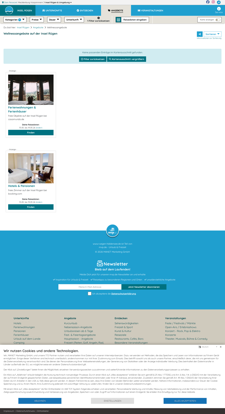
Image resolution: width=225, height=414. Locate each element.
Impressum (9, 411)
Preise (35, 19)
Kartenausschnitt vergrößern (126, 59)
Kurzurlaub (70, 323)
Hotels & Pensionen (21, 186)
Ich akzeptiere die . (112, 294)
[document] (112, 373)
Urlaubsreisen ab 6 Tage (78, 331)
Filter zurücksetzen (93, 59)
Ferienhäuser (21, 335)
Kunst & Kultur (123, 331)
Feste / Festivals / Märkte (180, 323)
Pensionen (20, 331)
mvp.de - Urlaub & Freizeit (112, 247)
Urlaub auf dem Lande (27, 338)
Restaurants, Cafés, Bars (129, 338)
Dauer (52, 19)
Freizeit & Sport (124, 327)
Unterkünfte (21, 318)
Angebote (38, 27)
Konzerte (170, 335)
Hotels (17, 323)
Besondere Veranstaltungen (131, 342)
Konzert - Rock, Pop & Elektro (182, 331)
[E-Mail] (90, 287)
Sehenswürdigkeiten (126, 323)
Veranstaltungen (175, 318)
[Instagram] (213, 2)
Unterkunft (72, 19)
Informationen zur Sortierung (209, 38)
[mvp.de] (219, 2)
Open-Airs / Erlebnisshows (180, 327)
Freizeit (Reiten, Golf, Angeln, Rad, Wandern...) (84, 344)
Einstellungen (112, 400)
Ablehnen (40, 400)
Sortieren (211, 34)
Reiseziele (120, 335)
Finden (31, 132)
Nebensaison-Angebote (78, 327)
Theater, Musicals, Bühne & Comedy (186, 338)
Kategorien (13, 19)
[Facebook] (208, 2)
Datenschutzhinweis (25, 411)
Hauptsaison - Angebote (78, 338)
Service (219, 10)
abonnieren (144, 287)
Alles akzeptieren (185, 400)
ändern (39, 127)
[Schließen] (221, 347)
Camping (19, 342)
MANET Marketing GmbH (116, 251)
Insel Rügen (58, 2)
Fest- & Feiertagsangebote (80, 335)
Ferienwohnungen (24, 327)
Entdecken (121, 318)
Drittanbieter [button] (43, 411)
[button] (26, 9)
